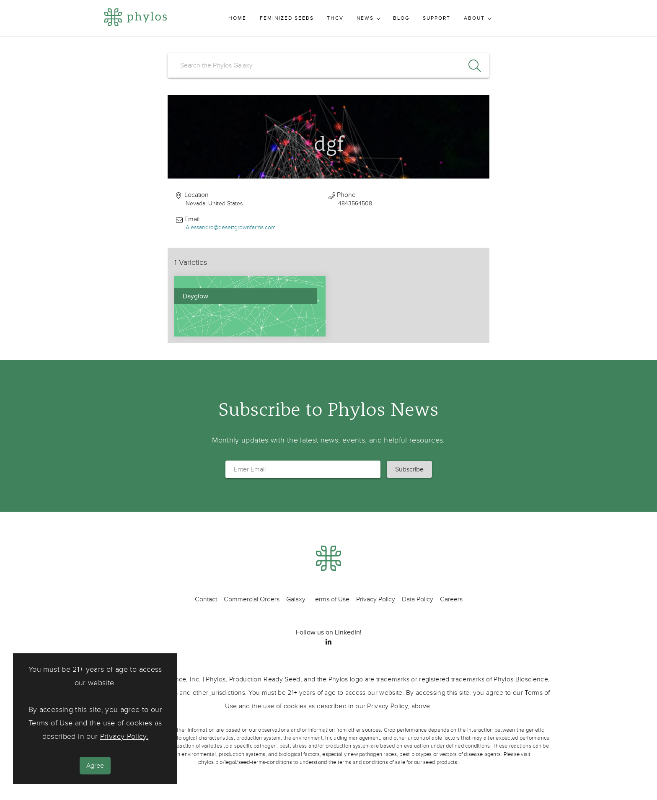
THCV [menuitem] (335, 18)
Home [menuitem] (237, 18)
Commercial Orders (251, 599)
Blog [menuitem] (401, 18)
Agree (95, 765)
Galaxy (295, 599)
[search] (328, 65)
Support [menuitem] (436, 18)
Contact (206, 599)
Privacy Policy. (124, 736)
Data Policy (417, 599)
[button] (409, 469)
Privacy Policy (375, 599)
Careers (451, 599)
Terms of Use (50, 723)
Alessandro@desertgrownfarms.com (231, 227)
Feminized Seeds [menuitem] (287, 18)
